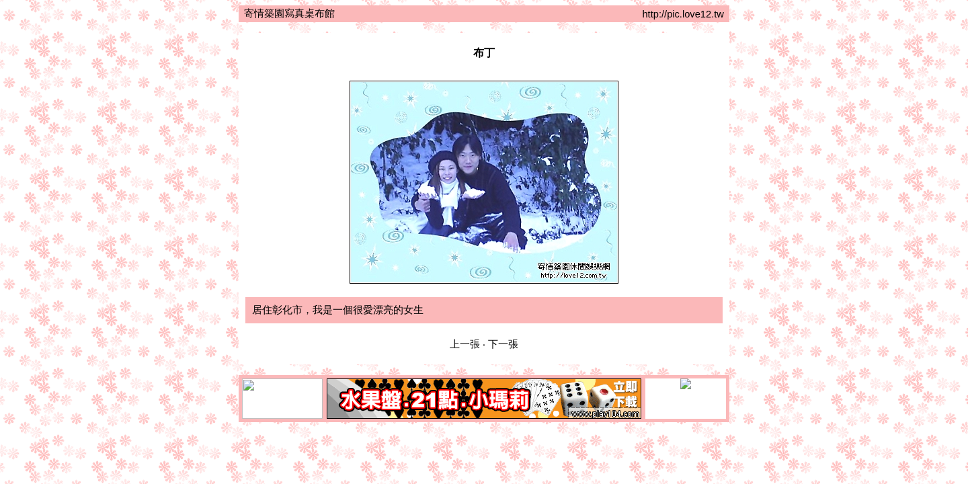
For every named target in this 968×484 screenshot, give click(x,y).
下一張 (503, 344)
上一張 (465, 344)
